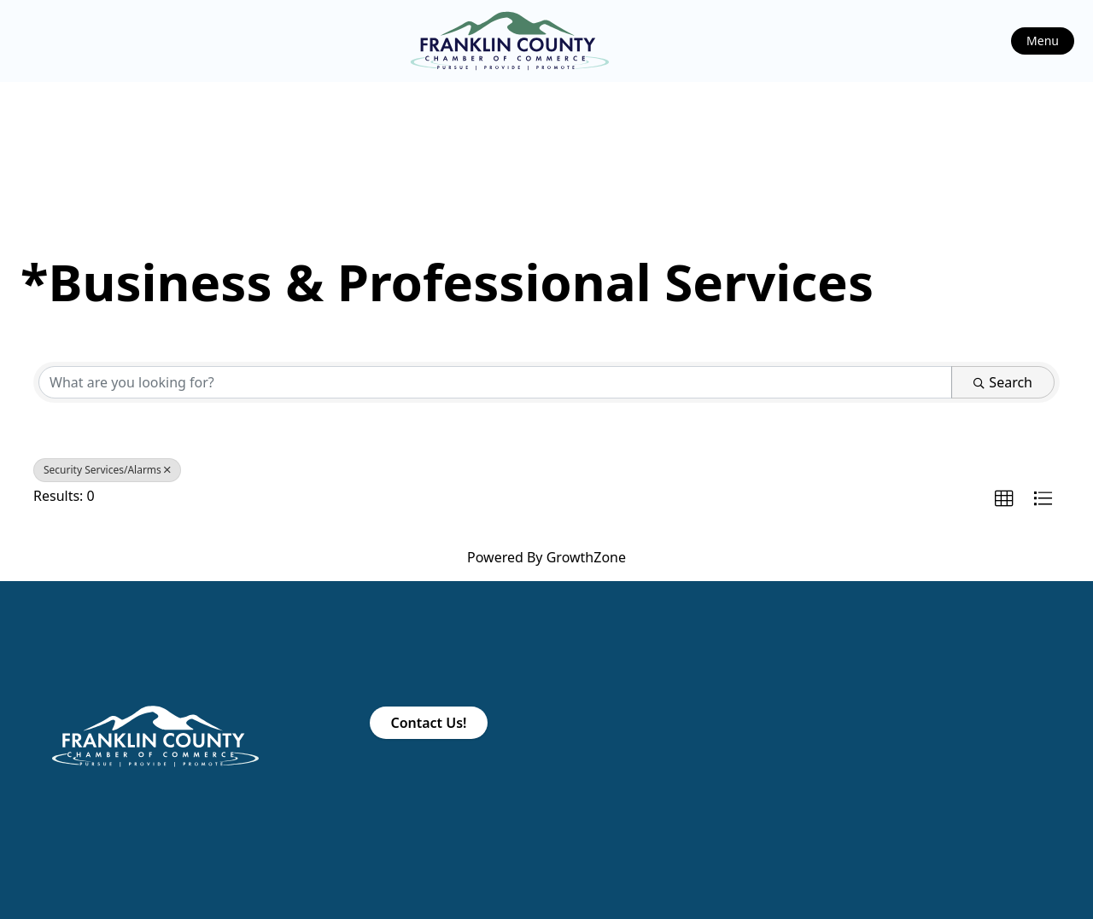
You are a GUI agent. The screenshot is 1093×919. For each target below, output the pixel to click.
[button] (1004, 499)
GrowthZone (586, 557)
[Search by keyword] (495, 382)
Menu (1042, 40)
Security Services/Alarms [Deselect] (107, 469)
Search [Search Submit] (1002, 382)
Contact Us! (428, 722)
